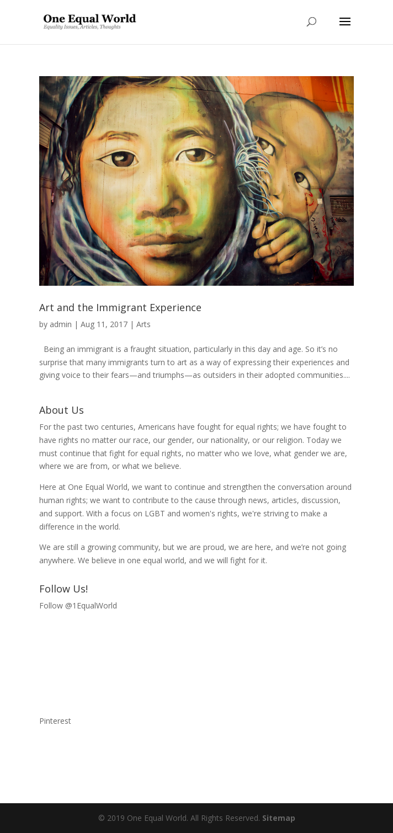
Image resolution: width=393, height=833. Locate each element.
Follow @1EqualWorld (78, 605)
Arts (143, 324)
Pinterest (55, 720)
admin (61, 324)
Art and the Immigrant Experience (120, 307)
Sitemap (278, 818)
